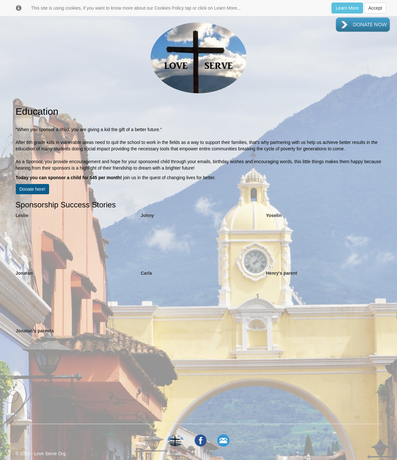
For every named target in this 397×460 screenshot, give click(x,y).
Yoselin (274, 215)
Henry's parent (281, 273)
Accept (375, 8)
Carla (146, 273)
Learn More (347, 8)
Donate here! (33, 189)
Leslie (22, 215)
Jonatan (24, 273)
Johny (147, 215)
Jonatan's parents (35, 330)
